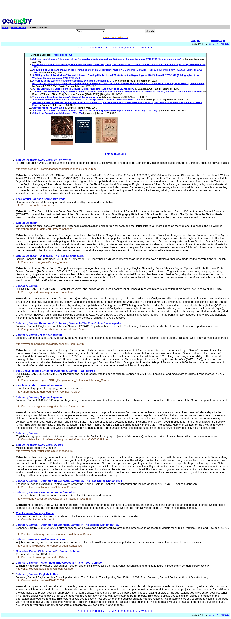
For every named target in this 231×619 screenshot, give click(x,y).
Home (5, 27)
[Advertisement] (115, 9)
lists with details (115, 153)
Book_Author (18, 27)
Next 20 (225, 43)
